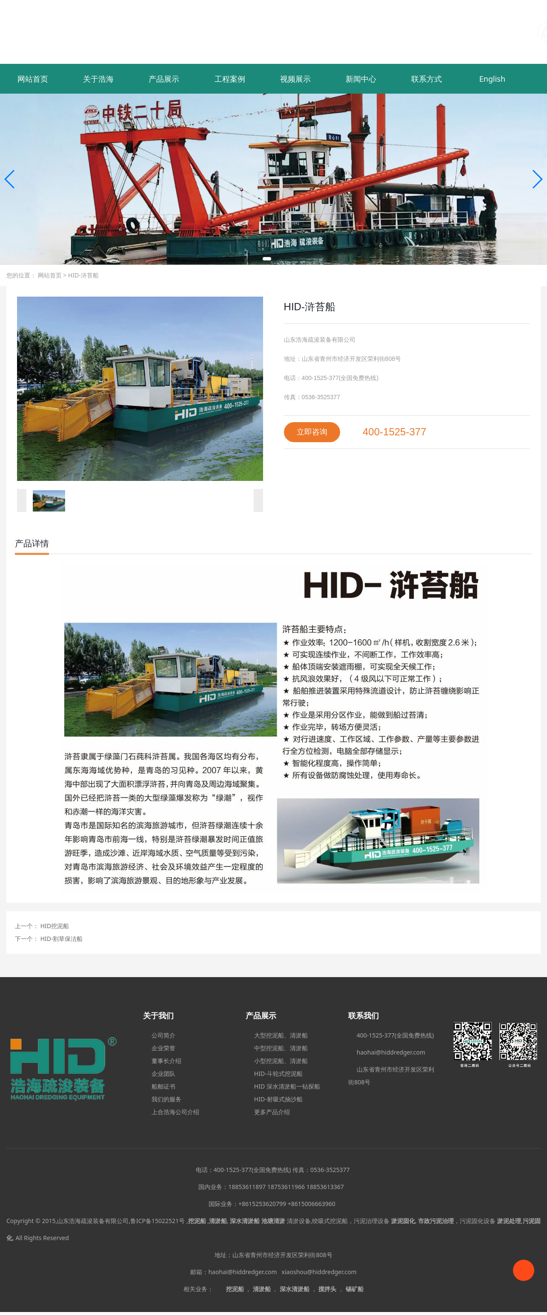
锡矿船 (355, 1289)
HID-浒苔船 (82, 275)
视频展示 (295, 79)
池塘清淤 (273, 1221)
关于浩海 (98, 79)
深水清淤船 (294, 1289)
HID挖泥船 (54, 926)
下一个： (27, 939)
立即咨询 (312, 432)
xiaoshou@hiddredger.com (319, 1272)
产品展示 (164, 79)
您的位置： (21, 275)
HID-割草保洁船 (61, 939)
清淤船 (262, 1289)
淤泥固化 (403, 1221)
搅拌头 (327, 1289)
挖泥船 (235, 1289)
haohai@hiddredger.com (244, 1272)
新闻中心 (361, 79)
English (492, 79)
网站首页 (32, 79)
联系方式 (426, 79)
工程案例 (230, 79)
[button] (267, 258)
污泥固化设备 (477, 1221)
